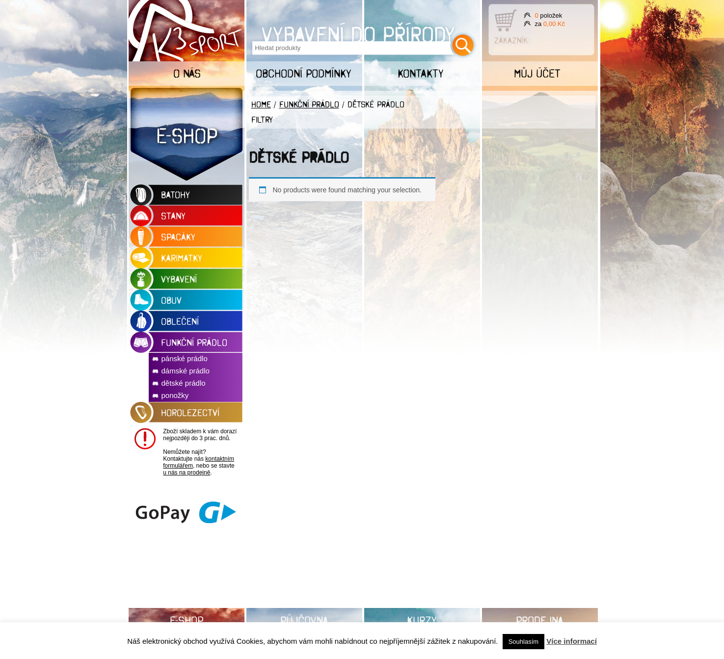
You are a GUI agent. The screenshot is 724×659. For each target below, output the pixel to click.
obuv (171, 300)
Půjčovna (304, 620)
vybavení (179, 279)
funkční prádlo (194, 342)
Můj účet (537, 73)
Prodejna (539, 620)
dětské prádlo (183, 383)
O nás (187, 73)
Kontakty (421, 73)
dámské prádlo (185, 371)
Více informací (571, 641)
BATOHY (175, 194)
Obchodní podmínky (303, 73)
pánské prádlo (184, 358)
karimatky (181, 258)
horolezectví (190, 412)
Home (261, 104)
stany (173, 216)
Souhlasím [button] (523, 641)
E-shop (186, 136)
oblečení (180, 321)
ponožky (175, 395)
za (550, 23)
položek (549, 15)
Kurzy (422, 620)
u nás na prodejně (186, 472)
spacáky (178, 237)
